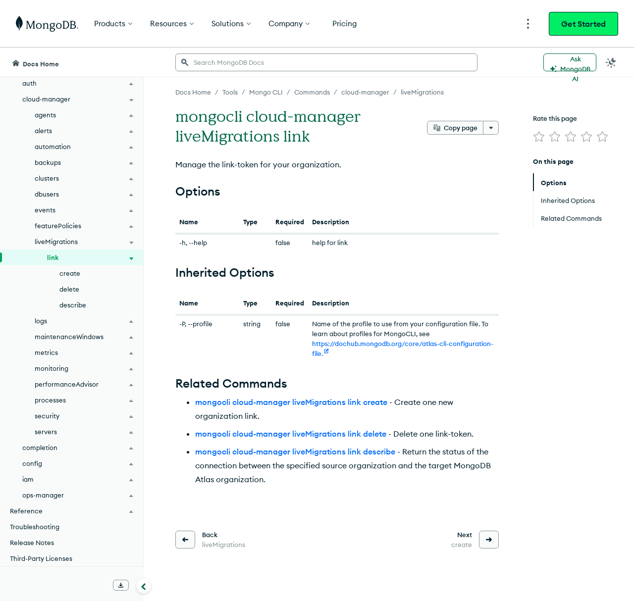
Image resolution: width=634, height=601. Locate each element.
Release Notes (32, 543)
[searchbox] (326, 62)
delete (69, 289)
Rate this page (555, 118)
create (69, 273)
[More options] (491, 128)
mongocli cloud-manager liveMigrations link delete (290, 434)
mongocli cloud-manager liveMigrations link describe (295, 451)
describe (72, 305)
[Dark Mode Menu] (611, 62)
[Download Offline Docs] (121, 585)
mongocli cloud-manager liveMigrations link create (291, 402)
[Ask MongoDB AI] (569, 62)
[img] (539, 137)
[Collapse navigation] (144, 586)
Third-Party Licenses (41, 558)
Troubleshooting (34, 527)
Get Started (583, 24)
